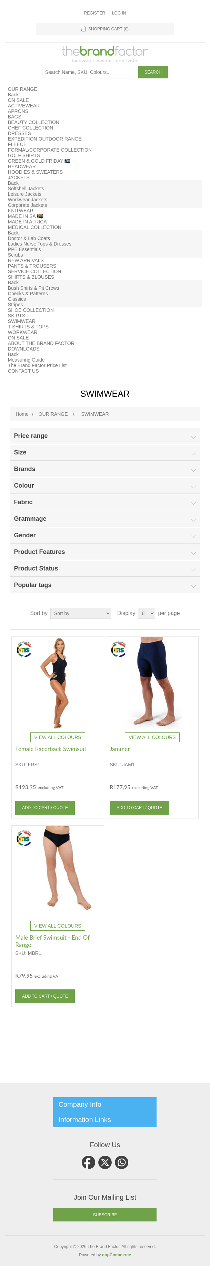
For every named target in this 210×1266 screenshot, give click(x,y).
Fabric (23, 502)
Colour (24, 485)
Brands (24, 469)
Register (94, 13)
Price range (31, 435)
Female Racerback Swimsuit (50, 749)
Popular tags (32, 585)
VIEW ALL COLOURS (57, 737)
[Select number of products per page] (146, 613)
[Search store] (90, 72)
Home (22, 414)
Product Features (39, 551)
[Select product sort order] (80, 613)
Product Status (36, 568)
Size (20, 452)
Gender (25, 535)
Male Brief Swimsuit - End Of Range (52, 941)
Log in (119, 13)
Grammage (30, 518)
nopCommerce (116, 1255)
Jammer (120, 749)
